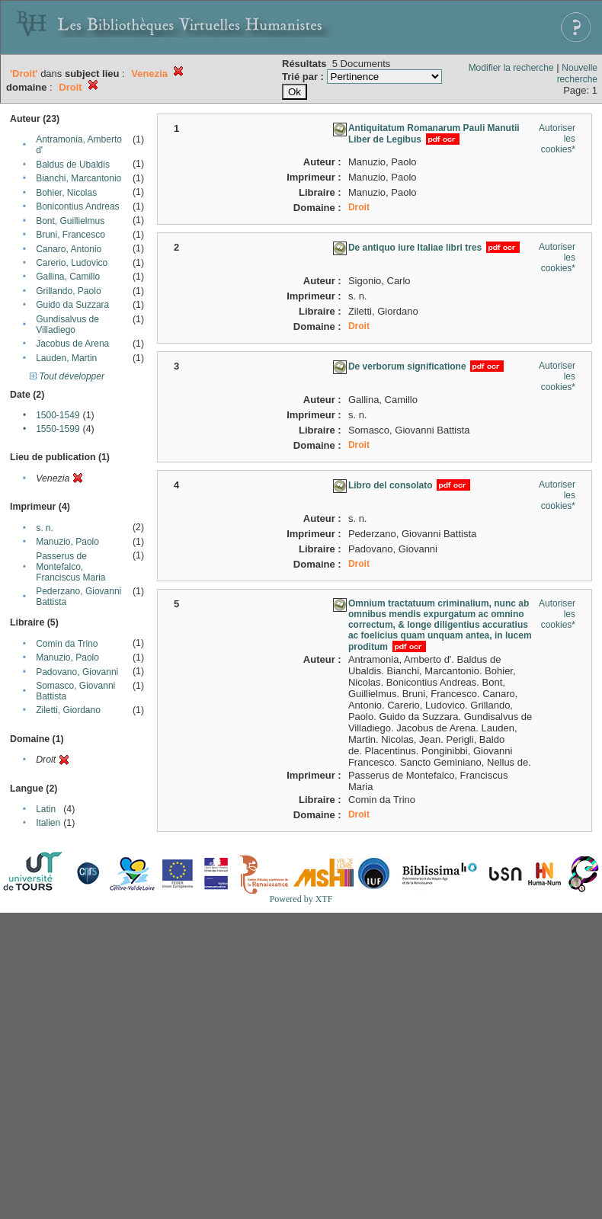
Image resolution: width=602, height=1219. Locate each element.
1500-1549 (57, 415)
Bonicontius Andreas (77, 206)
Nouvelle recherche (577, 73)
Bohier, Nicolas (66, 192)
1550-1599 (57, 429)
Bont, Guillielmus (70, 221)
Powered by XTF (301, 899)
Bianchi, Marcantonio (78, 178)
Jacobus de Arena (72, 343)
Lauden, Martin (66, 358)
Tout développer (67, 376)
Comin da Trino (67, 643)
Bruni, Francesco (70, 234)
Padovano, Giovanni (77, 672)
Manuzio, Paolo (67, 541)
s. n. (44, 528)
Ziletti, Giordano (68, 710)
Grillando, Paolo (68, 291)
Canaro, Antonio (68, 249)
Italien (48, 822)
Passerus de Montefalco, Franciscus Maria (70, 567)
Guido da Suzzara (72, 304)
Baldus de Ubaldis (73, 164)
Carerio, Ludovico (71, 263)
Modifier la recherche (511, 67)
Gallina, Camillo (68, 276)
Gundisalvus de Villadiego (67, 324)
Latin (46, 809)
